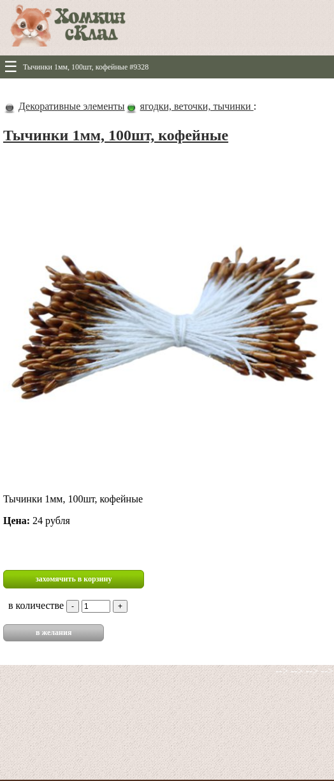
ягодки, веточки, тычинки (197, 106)
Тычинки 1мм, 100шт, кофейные (115, 135)
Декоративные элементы (71, 106)
